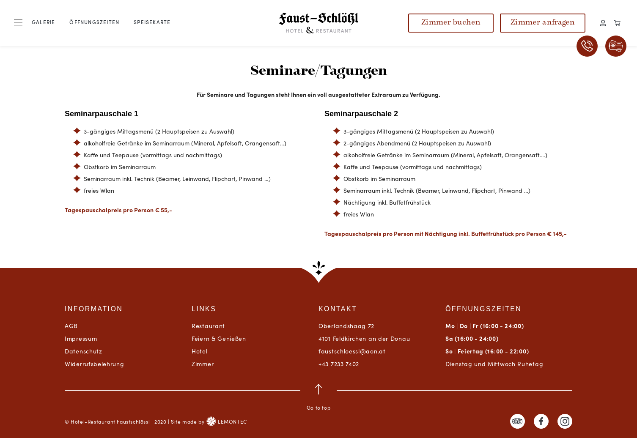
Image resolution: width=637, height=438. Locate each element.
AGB (71, 325)
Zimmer (203, 363)
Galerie (43, 21)
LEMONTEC (226, 421)
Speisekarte (152, 21)
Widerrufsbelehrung (94, 363)
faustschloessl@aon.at (352, 351)
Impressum (81, 338)
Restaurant (208, 325)
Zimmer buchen (450, 23)
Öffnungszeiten (94, 21)
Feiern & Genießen (219, 338)
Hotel (200, 351)
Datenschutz (83, 351)
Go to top (318, 397)
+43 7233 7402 (338, 363)
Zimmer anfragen (543, 23)
